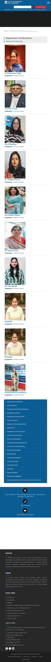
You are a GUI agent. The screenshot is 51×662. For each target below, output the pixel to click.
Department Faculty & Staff (15, 416)
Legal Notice (26, 656)
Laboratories (11, 428)
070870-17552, (10, 635)
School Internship (12, 461)
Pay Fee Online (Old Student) (20, 9)
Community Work (12, 465)
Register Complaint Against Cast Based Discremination (23, 605)
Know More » (9, 568)
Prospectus (10, 597)
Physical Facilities (12, 472)
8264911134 (11, 637)
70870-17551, (45, 9)
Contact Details (11, 618)
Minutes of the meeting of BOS (16, 424)
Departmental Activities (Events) (17, 442)
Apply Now (8, 9)
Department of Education (15, 401)
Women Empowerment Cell (15, 610)
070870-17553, (18, 635)
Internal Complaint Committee (16, 613)
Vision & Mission (12, 405)
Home (6, 31)
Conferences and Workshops (16, 446)
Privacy (41, 656)
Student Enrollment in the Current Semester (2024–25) (24, 480)
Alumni (31, 9)
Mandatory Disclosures (14, 656)
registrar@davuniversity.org (25, 514)
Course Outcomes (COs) (14, 435)
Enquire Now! (40, 7)
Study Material (11, 454)
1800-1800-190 (25, 505)
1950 (18, 642)
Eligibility (9, 602)
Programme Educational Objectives (18, 409)
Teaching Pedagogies (13, 457)
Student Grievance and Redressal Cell (18, 608)
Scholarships (10, 600)
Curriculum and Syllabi (14, 450)
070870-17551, (23, 632)
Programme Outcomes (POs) (16, 431)
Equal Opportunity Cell (13, 616)
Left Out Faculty (12, 420)
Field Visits (10, 469)
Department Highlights (14, 476)
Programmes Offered (13, 413)
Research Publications (14, 439)
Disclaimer (34, 656)
